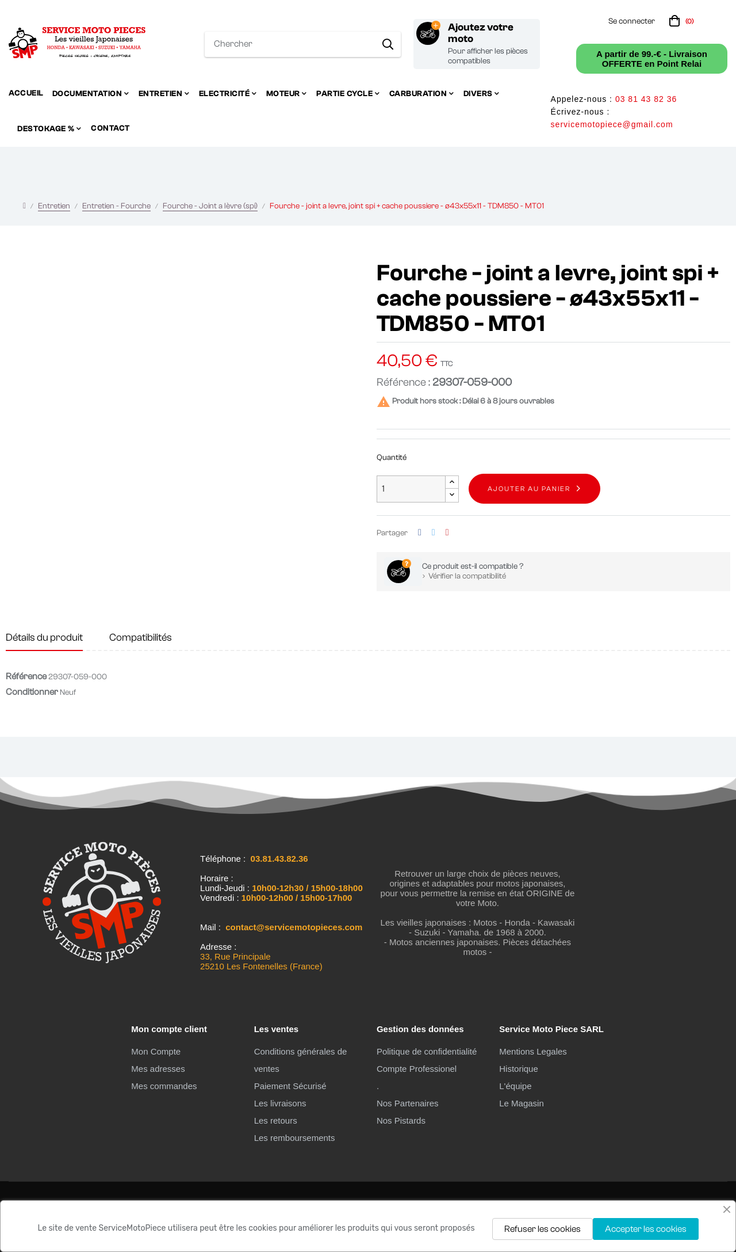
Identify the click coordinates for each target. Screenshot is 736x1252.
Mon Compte (156, 1051)
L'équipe (515, 1086)
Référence (26, 676)
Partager (419, 532)
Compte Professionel (417, 1069)
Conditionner (32, 692)
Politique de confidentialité (427, 1051)
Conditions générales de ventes (300, 1060)
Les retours (275, 1120)
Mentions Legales (533, 1051)
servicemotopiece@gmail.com (612, 124)
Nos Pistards (401, 1120)
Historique (518, 1069)
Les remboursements (294, 1138)
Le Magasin (521, 1103)
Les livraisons (280, 1103)
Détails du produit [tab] (44, 637)
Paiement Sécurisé (290, 1086)
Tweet (433, 532)
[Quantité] (411, 489)
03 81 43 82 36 (646, 99)
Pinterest (447, 532)
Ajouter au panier (529, 489)
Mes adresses (158, 1069)
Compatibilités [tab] (140, 637)
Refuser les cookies (542, 1229)
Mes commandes (164, 1086)
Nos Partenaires (408, 1103)
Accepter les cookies (646, 1229)
